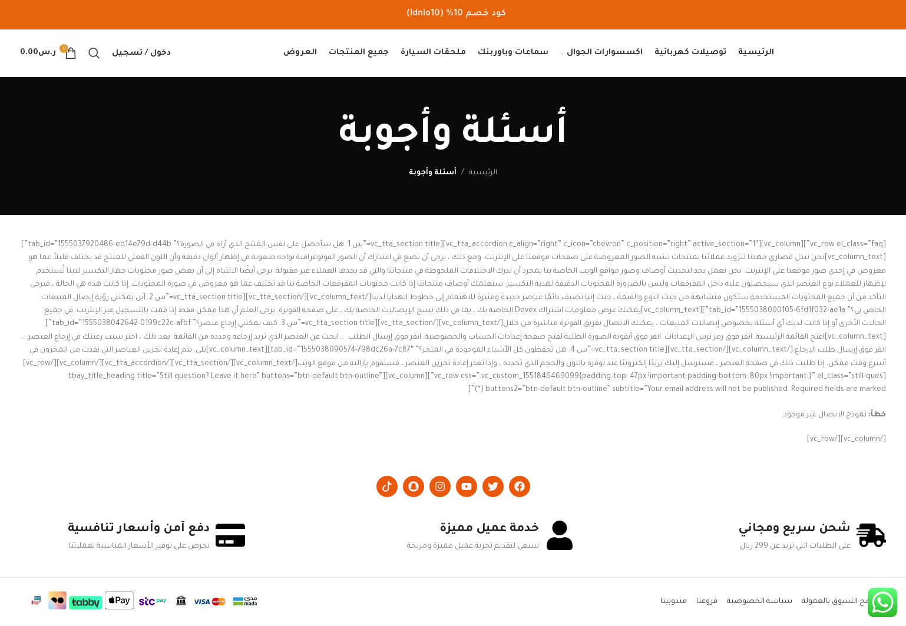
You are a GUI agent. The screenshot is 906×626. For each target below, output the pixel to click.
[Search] (94, 53)
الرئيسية (483, 173)
